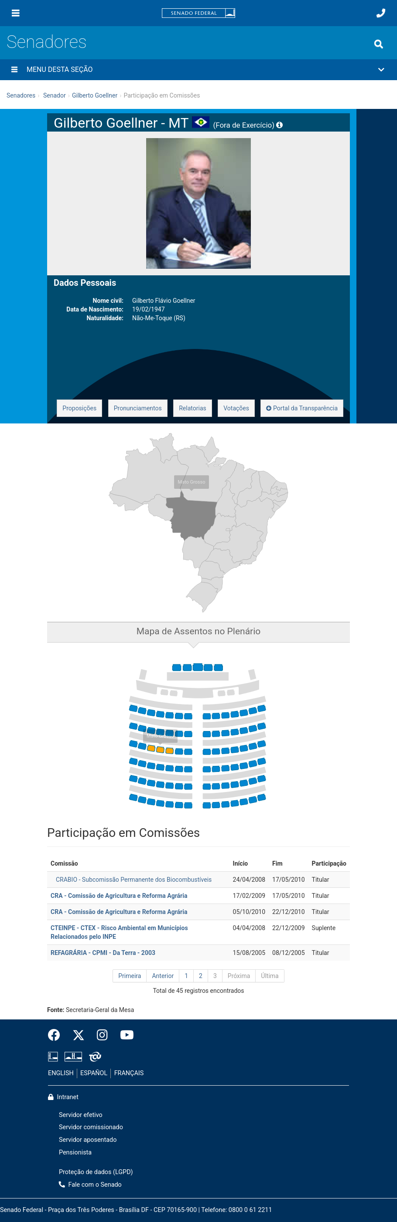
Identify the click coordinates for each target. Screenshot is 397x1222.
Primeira (129, 975)
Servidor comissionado (91, 1127)
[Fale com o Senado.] (381, 13)
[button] (198, 69)
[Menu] (15, 13)
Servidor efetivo (81, 1115)
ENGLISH (61, 1073)
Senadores (47, 42)
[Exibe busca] (378, 44)
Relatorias (192, 408)
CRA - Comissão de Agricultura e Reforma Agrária (119, 895)
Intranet (63, 1097)
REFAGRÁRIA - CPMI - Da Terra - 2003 (103, 952)
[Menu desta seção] (14, 69)
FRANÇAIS (129, 1073)
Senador (54, 95)
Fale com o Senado (90, 1184)
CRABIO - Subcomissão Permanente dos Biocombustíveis (134, 879)
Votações (236, 408)
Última (269, 975)
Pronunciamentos (138, 408)
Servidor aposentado (87, 1140)
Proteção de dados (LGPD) (96, 1172)
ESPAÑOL (93, 1073)
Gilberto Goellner (94, 95)
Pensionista (75, 1152)
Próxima (239, 975)
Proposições (79, 408)
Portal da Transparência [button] (302, 408)
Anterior (163, 975)
